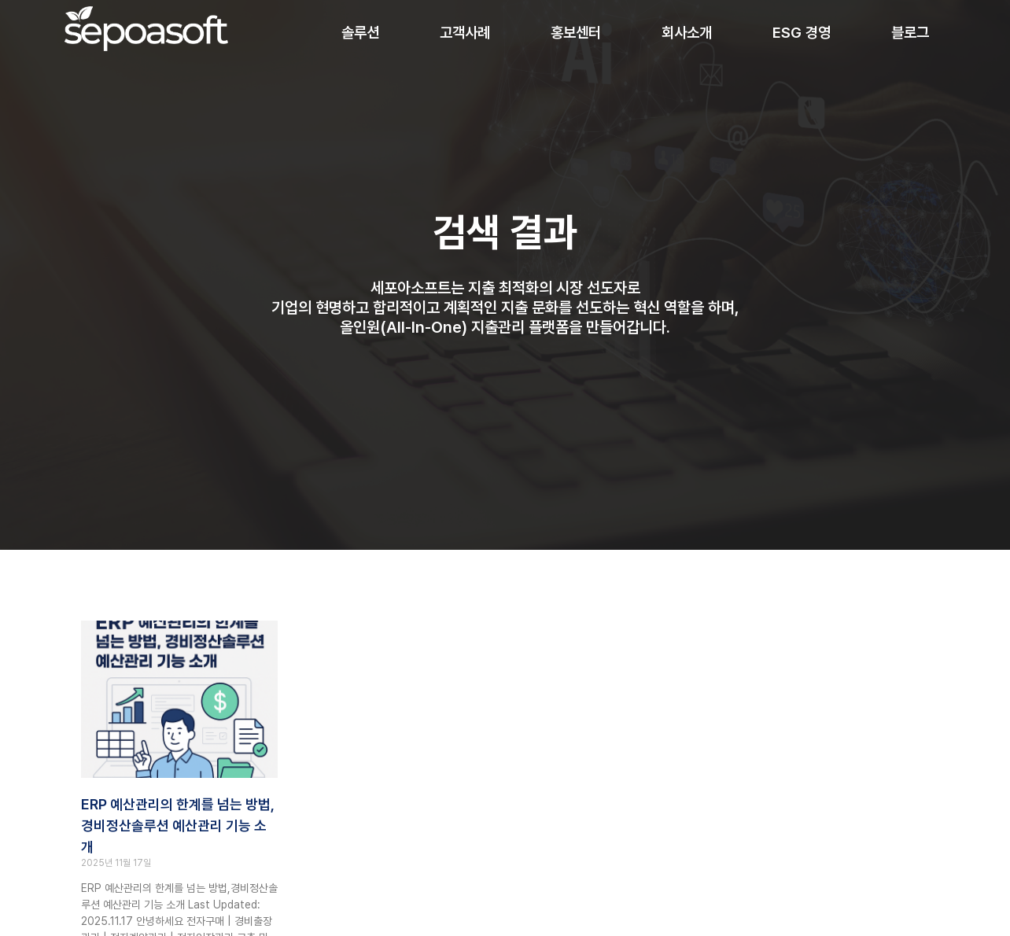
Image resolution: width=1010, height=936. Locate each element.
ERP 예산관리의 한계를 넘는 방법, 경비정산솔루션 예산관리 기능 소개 (178, 825)
